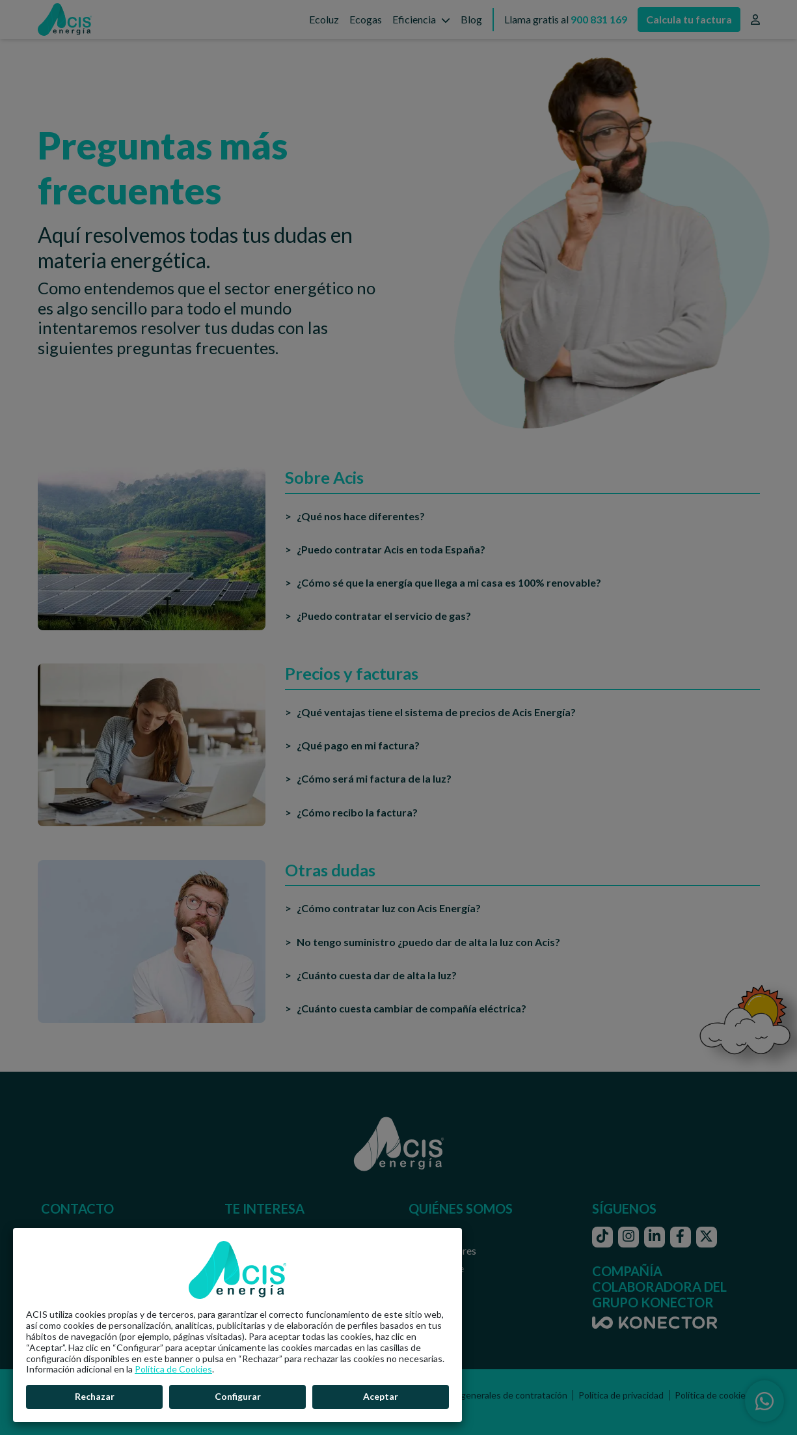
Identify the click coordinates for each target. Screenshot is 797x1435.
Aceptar (380, 1396)
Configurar (238, 1396)
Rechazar (95, 1396)
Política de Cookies (173, 1368)
